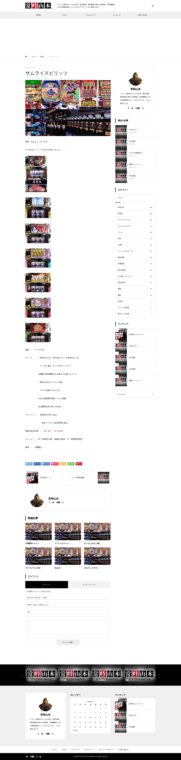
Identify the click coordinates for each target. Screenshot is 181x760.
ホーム (54, 750)
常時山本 (135, 89)
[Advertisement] (90, 36)
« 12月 (74, 730)
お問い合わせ (143, 15)
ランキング (117, 15)
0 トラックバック (89, 584)
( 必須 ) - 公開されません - (38, 604)
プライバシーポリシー (106, 750)
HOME (38, 15)
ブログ (64, 15)
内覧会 (33, 82)
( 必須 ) (37, 597)
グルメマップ (90, 15)
